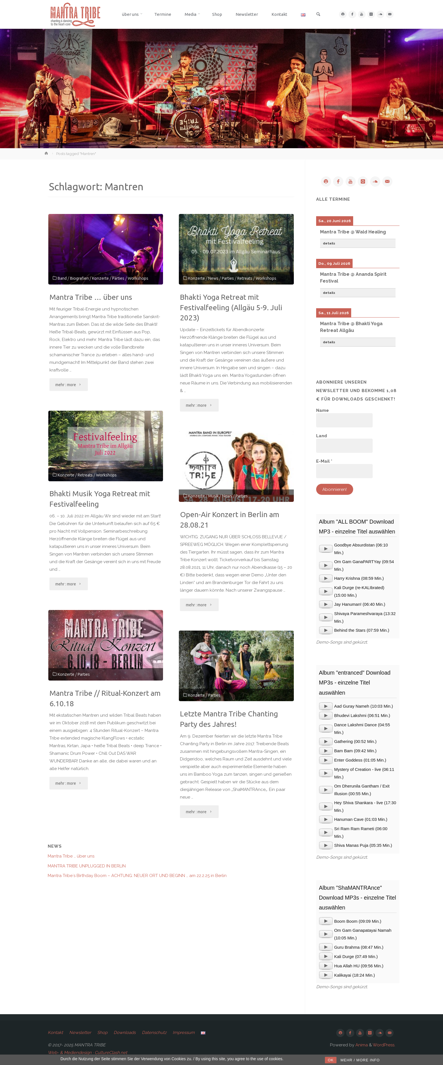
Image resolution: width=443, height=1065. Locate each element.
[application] (326, 549)
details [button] (329, 243)
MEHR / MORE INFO (360, 1060)
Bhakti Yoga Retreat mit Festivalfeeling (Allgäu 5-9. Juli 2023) (231, 307)
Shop (102, 1032)
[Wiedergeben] (326, 549)
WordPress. (384, 1044)
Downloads (125, 1032)
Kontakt (55, 1032)
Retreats (250, 278)
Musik (215, 495)
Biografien (81, 278)
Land (321, 435)
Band (63, 278)
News (215, 278)
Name (322, 410)
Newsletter (80, 1032)
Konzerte (104, 278)
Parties (124, 278)
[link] (317, 14)
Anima (361, 1044)
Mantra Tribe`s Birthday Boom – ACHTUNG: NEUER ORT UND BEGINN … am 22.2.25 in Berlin (137, 875)
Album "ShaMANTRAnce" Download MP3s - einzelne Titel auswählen (357, 898)
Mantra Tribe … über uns (90, 297)
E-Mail (324, 461)
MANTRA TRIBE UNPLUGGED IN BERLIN (87, 866)
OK (331, 1060)
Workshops (145, 278)
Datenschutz (154, 1032)
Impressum (184, 1032)
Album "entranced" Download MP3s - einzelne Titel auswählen (354, 683)
